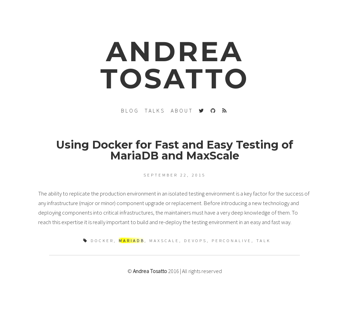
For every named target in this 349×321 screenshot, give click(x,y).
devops (195, 240)
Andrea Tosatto (150, 271)
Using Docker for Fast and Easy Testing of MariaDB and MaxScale (174, 150)
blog (130, 110)
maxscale (164, 240)
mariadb (132, 240)
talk (263, 240)
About (182, 110)
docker (102, 240)
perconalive (232, 240)
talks (155, 110)
